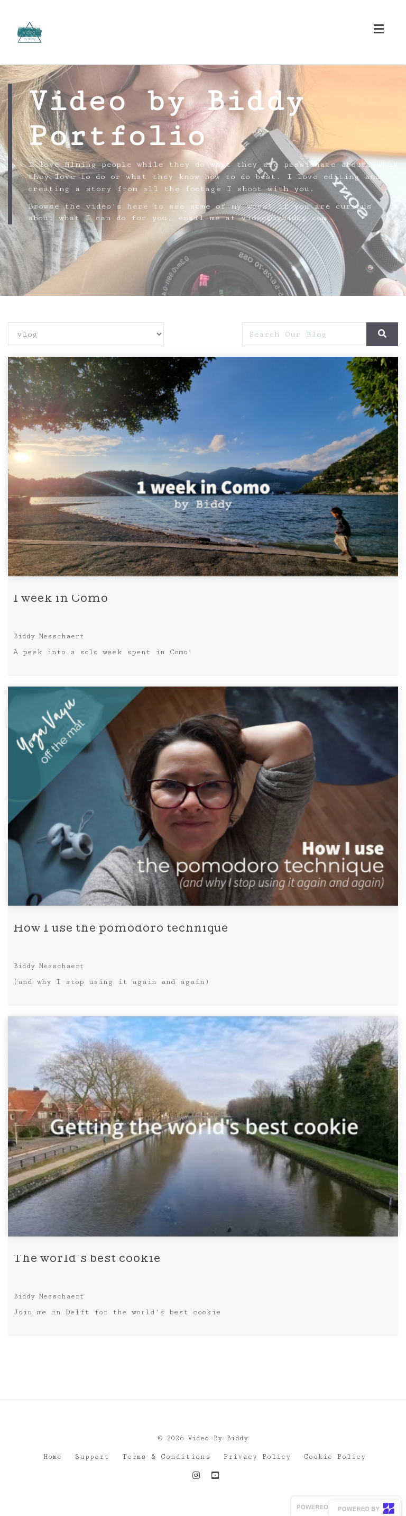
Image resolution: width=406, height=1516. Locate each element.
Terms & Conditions (166, 1457)
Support (92, 1457)
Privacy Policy (257, 1457)
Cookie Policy (334, 1457)
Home (52, 1457)
